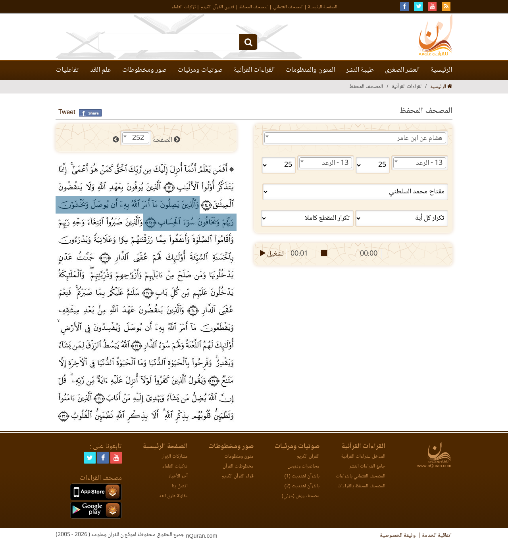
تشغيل (271, 254)
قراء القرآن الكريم (237, 476)
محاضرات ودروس (303, 466)
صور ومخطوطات (144, 70)
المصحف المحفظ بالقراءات (361, 486)
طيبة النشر (360, 70)
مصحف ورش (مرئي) (300, 496)
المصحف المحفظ (254, 7)
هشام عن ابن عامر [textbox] (420, 138)
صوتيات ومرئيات (200, 70)
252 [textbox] (138, 138)
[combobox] (355, 137)
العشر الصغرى (402, 70)
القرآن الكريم (307, 456)
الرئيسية (441, 70)
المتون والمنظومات (310, 70)
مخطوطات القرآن (238, 466)
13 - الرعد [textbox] (429, 163)
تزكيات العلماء (184, 7)
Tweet (66, 112)
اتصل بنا (180, 486)
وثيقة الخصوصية (398, 535)
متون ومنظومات (239, 456)
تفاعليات (67, 70)
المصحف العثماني (288, 7)
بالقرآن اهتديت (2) (302, 486)
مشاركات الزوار (175, 456)
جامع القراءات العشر (367, 466)
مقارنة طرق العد (173, 496)
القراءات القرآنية (254, 70)
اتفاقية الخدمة (437, 535)
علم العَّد (100, 70)
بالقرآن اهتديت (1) (302, 476)
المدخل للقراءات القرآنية (363, 456)
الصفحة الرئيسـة (322, 7)
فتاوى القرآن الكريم (217, 7)
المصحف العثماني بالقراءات (360, 476)
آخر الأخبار (178, 476)
